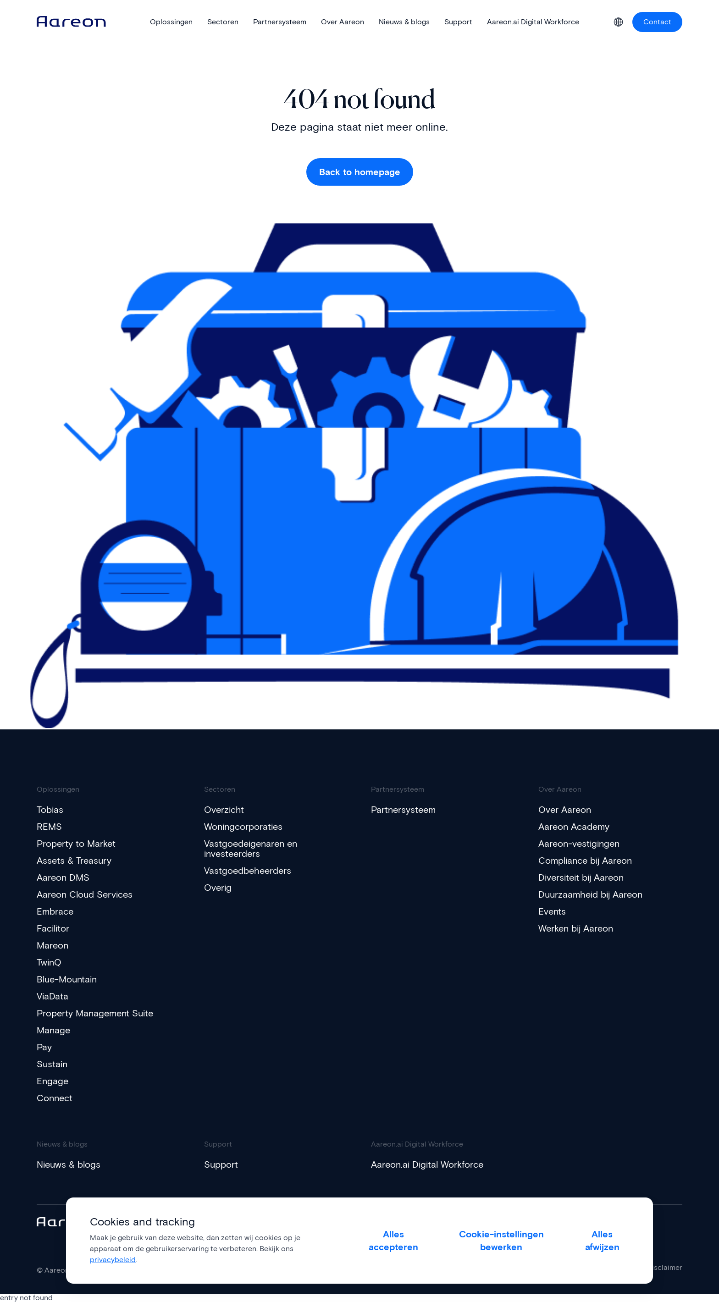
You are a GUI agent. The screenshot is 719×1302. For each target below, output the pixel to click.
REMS (49, 826)
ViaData (52, 996)
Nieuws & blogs (68, 1164)
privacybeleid (113, 1259)
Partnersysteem (403, 809)
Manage (53, 1030)
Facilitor (53, 928)
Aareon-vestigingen (578, 843)
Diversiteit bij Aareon (581, 877)
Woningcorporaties (243, 826)
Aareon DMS (63, 877)
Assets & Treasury (74, 860)
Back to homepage (359, 171)
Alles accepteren (393, 1240)
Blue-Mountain (67, 979)
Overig (218, 887)
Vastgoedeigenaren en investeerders (250, 848)
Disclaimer (664, 1267)
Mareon (52, 945)
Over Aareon (564, 809)
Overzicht (224, 809)
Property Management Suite (95, 1013)
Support (221, 1164)
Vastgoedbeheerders (247, 870)
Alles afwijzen (602, 1240)
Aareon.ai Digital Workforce (427, 1164)
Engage (52, 1081)
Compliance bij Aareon (585, 860)
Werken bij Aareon (575, 928)
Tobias (50, 809)
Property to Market (76, 843)
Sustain (52, 1064)
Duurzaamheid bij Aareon (590, 894)
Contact (657, 21)
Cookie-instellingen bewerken (501, 1240)
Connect (54, 1097)
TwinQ (49, 962)
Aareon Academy (573, 826)
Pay (44, 1047)
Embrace (55, 911)
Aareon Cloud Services (85, 894)
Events (552, 911)
